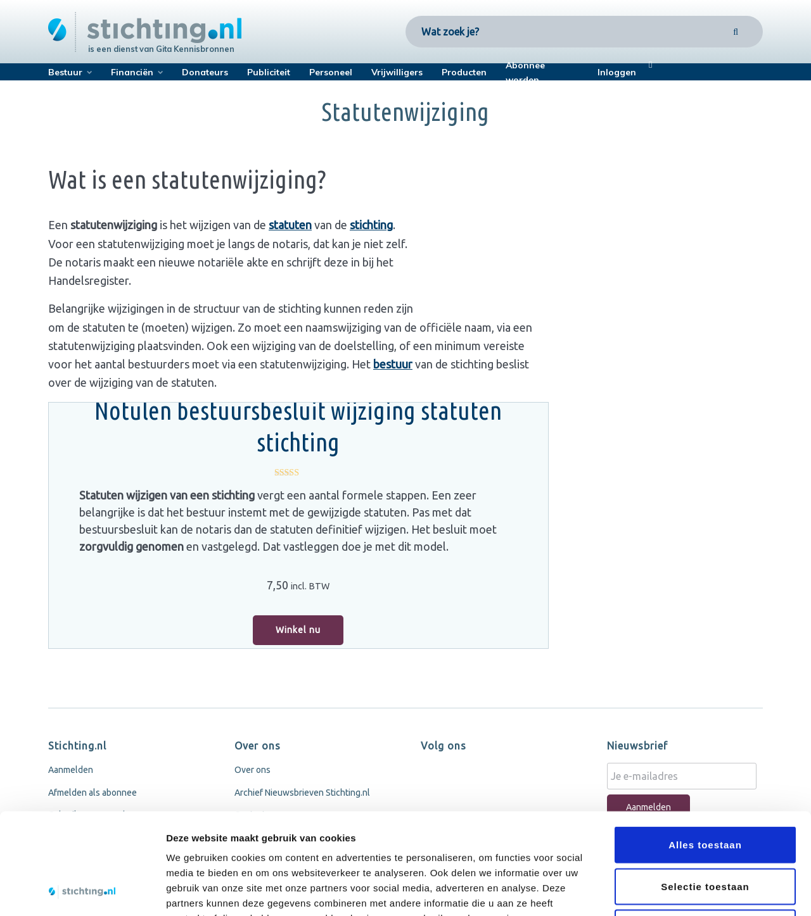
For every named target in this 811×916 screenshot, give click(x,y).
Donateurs (205, 72)
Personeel (330, 72)
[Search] (736, 31)
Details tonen (685, 891)
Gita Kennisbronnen (195, 49)
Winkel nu (298, 630)
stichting (371, 224)
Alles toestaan (705, 749)
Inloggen (616, 72)
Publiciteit (268, 72)
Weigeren (705, 832)
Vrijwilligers (397, 72)
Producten (464, 72)
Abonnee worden (525, 72)
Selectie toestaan (705, 791)
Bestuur (65, 72)
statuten (290, 224)
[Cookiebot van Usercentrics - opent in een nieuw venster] (82, 891)
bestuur (392, 364)
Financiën (132, 72)
